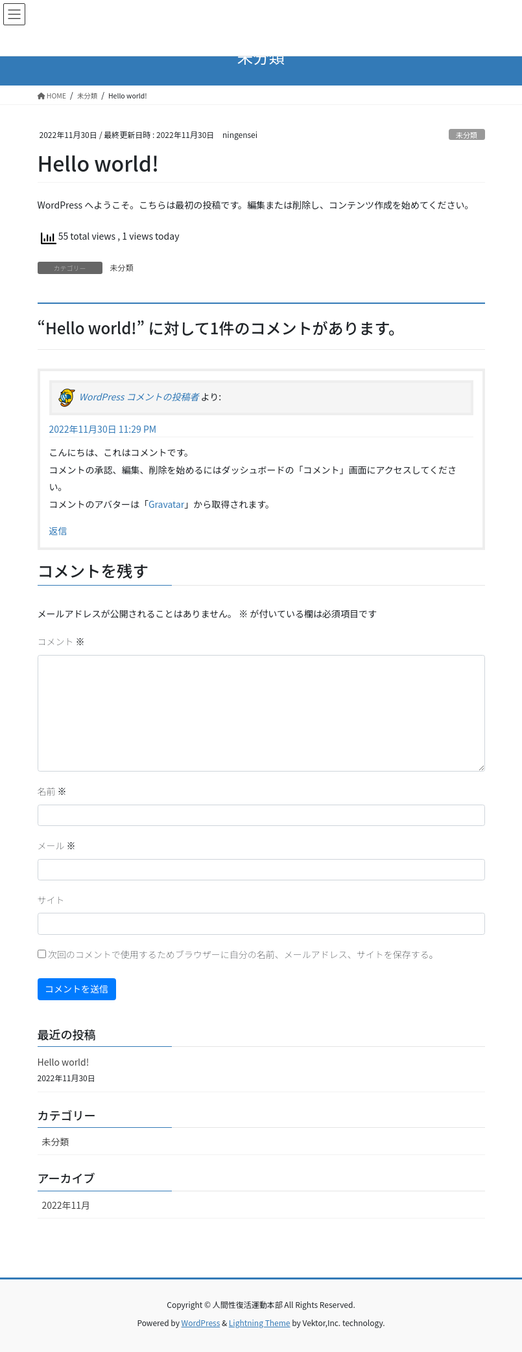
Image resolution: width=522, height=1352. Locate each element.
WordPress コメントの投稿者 (139, 396)
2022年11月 (66, 1204)
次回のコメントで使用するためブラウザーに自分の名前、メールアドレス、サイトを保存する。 (243, 954)
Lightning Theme (260, 1322)
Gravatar (166, 504)
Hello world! (63, 1061)
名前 (52, 791)
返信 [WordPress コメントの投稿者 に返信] (58, 530)
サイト (51, 899)
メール (57, 845)
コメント (61, 641)
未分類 (467, 135)
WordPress (201, 1322)
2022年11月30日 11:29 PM (103, 428)
